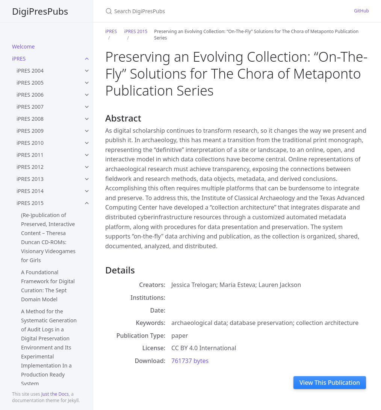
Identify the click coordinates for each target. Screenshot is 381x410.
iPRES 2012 (30, 166)
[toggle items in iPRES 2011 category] (87, 155)
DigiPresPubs (40, 11)
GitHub (361, 11)
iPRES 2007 (30, 106)
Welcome (23, 46)
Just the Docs (55, 394)
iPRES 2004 (30, 70)
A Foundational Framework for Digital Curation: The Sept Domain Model (48, 286)
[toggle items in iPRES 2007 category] (87, 107)
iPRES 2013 (30, 178)
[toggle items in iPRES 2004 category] (87, 71)
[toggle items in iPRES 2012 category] (87, 167)
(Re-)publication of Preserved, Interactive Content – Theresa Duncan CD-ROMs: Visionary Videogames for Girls (48, 237)
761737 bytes (190, 361)
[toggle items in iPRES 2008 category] (87, 119)
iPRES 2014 (30, 190)
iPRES (19, 58)
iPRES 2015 (30, 203)
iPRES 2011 (30, 154)
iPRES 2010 (30, 142)
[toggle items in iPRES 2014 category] (87, 191)
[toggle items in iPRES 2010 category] (87, 143)
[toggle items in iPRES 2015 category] (87, 203)
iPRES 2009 (30, 130)
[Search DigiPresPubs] (194, 11)
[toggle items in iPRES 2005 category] (87, 83)
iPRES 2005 (30, 82)
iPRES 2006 (30, 94)
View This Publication (329, 382)
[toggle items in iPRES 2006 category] (87, 95)
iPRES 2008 (30, 118)
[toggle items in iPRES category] (87, 59)
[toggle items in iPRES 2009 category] (87, 131)
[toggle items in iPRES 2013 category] (87, 179)
